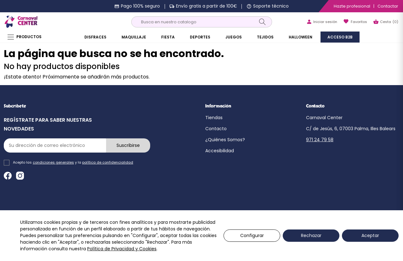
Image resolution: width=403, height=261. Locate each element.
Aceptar (370, 235)
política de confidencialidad (107, 162)
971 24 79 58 (319, 139)
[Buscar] (201, 21)
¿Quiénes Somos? (225, 139)
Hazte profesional (352, 6)
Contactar (387, 6)
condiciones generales (53, 162)
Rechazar (311, 235)
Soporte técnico (271, 6)
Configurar (252, 235)
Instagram (20, 176)
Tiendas (214, 117)
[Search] (262, 21)
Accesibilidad (219, 151)
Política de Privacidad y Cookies (121, 249)
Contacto (216, 128)
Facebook (8, 176)
